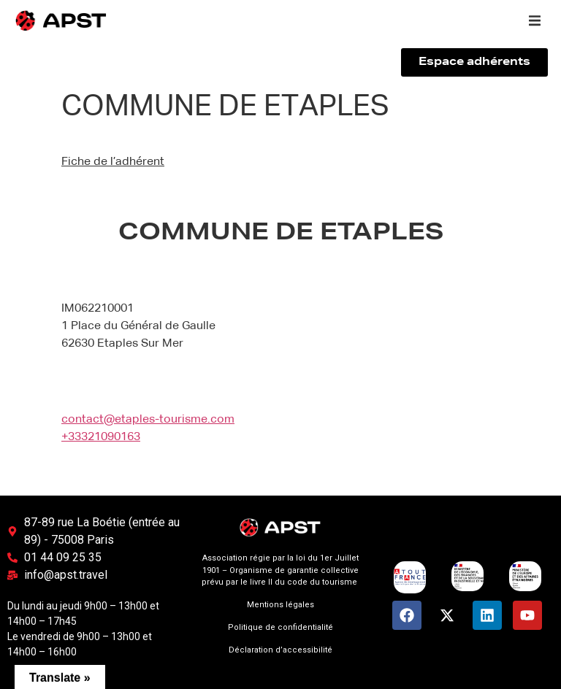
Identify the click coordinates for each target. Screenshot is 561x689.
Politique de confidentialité (280, 627)
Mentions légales (280, 604)
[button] (535, 20)
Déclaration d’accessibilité (280, 650)
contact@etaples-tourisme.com (147, 420)
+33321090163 (100, 437)
